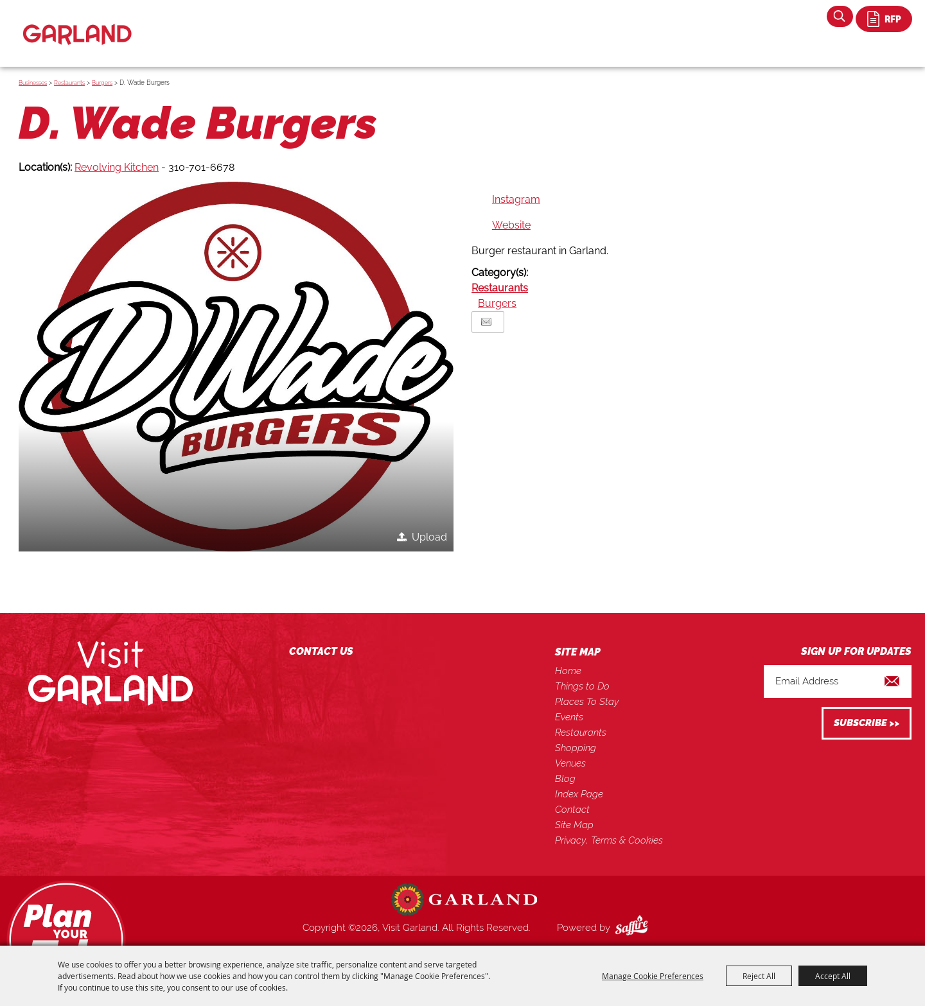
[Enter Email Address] (838, 681)
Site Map (574, 825)
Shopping (575, 748)
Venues (570, 763)
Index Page (579, 794)
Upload (429, 537)
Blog (565, 779)
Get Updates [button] (867, 723)
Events (569, 717)
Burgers (102, 83)
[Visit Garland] (77, 23)
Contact (572, 809)
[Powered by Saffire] (634, 927)
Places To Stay (587, 701)
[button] (236, 366)
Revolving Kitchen (117, 167)
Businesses (33, 83)
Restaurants (69, 83)
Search (840, 16)
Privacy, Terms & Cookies (609, 840)
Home (568, 671)
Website (511, 225)
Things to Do (582, 686)
